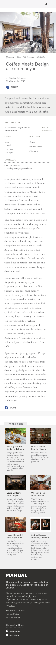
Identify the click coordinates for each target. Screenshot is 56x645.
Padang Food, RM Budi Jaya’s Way (15, 536)
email (12, 605)
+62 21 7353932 (13, 165)
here (34, 596)
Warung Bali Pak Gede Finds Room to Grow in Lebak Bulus (15, 450)
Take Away (34, 150)
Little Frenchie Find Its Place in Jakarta (38, 449)
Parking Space (35, 146)
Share (14, 87)
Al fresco (33, 142)
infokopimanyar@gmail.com (19, 168)
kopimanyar (12, 122)
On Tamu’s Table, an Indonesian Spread (39, 495)
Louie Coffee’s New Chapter (14, 494)
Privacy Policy (12, 614)
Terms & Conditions (15, 610)
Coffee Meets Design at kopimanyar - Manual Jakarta (12, 4)
